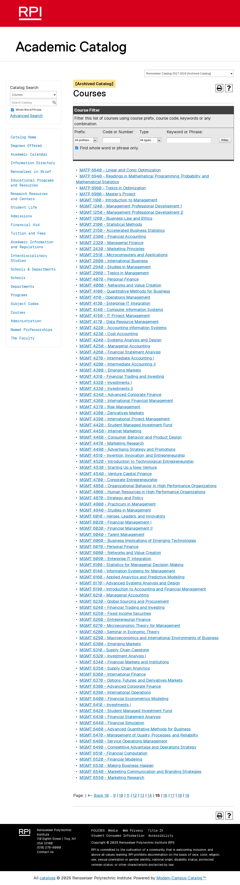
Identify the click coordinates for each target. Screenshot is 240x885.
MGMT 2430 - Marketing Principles (111, 248)
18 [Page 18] (180, 795)
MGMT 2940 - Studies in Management (115, 266)
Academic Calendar (29, 154)
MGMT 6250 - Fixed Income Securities (115, 613)
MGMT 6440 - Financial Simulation (111, 722)
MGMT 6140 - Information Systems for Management (127, 571)
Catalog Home (23, 137)
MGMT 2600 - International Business (113, 260)
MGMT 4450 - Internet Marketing (110, 431)
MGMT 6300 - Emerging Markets (110, 643)
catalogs (47, 878)
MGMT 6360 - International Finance (112, 674)
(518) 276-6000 (49, 847)
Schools (18, 277)
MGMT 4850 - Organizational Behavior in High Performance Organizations (148, 485)
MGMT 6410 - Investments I (105, 704)
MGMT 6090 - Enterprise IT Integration (115, 558)
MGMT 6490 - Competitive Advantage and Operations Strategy (137, 747)
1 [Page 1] (86, 795)
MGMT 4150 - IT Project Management (114, 315)
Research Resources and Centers (29, 196)
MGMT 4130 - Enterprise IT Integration (114, 303)
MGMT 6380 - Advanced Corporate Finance (120, 686)
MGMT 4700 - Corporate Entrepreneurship (118, 479)
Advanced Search (26, 115)
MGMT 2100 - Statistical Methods (110, 224)
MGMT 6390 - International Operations (115, 692)
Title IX (155, 830)
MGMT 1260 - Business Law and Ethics (115, 218)
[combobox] (189, 73)
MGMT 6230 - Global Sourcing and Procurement (124, 601)
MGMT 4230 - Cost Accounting (108, 333)
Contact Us (45, 852)
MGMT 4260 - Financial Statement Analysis (120, 352)
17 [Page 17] (172, 795)
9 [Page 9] (114, 795)
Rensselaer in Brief (31, 171)
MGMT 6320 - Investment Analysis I (112, 655)
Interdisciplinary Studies (29, 258)
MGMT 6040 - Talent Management (111, 534)
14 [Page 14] (150, 795)
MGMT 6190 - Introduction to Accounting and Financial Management (142, 589)
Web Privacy (133, 830)
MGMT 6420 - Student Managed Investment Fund (125, 710)
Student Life (24, 207)
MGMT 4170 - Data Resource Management (119, 321)
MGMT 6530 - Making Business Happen (116, 765)
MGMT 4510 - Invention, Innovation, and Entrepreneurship (132, 455)
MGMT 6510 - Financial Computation (113, 753)
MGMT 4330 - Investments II (106, 388)
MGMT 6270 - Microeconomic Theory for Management (129, 625)
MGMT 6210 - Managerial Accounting (114, 595)
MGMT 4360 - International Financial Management (126, 400)
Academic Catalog (71, 46)
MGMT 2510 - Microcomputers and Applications (123, 254)
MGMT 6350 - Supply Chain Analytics (114, 668)
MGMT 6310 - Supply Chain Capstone (114, 649)
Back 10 (101, 795)
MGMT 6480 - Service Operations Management (123, 741)
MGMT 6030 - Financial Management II (116, 528)
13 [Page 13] (142, 795)
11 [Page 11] (128, 795)
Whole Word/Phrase (28, 110)
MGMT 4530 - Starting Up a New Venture (118, 467)
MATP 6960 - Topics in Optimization (112, 188)
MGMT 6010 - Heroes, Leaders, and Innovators (122, 516)
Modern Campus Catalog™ (181, 878)
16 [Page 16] (165, 795)
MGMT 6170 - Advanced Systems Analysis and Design (129, 583)
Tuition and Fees (28, 233)
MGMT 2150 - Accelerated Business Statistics (122, 230)
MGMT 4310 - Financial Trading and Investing (121, 376)
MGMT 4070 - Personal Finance (109, 279)
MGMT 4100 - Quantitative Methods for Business (124, 291)
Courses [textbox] (17, 94)
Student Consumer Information (117, 836)
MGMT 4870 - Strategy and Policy (111, 497)
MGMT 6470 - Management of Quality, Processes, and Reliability (138, 735)
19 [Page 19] (187, 795)
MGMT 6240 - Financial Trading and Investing (122, 607)
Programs (19, 295)
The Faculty (23, 338)
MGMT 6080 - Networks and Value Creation (120, 552)
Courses (18, 312)
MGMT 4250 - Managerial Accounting (114, 346)
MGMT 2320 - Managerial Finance (111, 242)
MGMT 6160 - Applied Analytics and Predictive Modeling (132, 577)
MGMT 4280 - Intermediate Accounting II (117, 364)
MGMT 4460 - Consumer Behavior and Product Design (130, 437)
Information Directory (33, 163)
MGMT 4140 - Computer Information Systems (121, 309)
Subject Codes (25, 303)
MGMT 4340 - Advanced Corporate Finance (120, 394)
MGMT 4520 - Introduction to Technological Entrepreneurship (136, 461)
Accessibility (160, 836)
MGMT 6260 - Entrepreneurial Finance (115, 619)
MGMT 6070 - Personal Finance (108, 546)
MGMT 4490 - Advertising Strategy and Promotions (127, 449)
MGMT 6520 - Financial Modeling (110, 759)
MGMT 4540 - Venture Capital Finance (115, 473)
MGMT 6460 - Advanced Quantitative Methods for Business (135, 729)
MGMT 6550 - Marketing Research (111, 777)
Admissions (21, 216)
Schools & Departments (33, 269)
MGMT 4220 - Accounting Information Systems (122, 327)
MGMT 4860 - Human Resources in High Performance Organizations (142, 491)
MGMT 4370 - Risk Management (109, 406)
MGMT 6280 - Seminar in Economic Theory (119, 631)
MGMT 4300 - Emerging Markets (110, 370)
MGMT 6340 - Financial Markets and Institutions (124, 662)
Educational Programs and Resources (32, 183)
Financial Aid (25, 224)
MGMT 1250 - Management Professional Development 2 (131, 212)
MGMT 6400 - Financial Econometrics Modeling (123, 698)
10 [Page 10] (121, 795)
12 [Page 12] (135, 795)
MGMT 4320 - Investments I (105, 382)
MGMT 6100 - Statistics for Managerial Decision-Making (131, 564)
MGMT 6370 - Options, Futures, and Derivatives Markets (131, 680)
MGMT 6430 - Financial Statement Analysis (120, 716)
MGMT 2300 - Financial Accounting (112, 236)
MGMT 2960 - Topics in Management (114, 272)
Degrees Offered (26, 145)
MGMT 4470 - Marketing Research (111, 443)
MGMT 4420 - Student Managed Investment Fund (125, 425)
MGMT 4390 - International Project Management (124, 418)
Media (113, 830)
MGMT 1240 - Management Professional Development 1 (130, 206)
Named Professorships (31, 329)
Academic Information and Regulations (32, 244)
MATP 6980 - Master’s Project (107, 194)
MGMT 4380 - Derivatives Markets (111, 412)
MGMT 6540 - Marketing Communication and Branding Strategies (140, 771)
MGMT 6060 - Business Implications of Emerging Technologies (137, 540)
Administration (26, 321)
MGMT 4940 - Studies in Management (115, 510)
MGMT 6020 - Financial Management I (115, 522)
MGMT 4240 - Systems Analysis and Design (120, 340)
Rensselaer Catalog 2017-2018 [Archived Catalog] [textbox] (178, 73)
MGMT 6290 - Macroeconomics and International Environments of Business (149, 637)
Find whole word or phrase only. (109, 147)
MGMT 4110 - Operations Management (114, 297)
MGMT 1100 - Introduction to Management (118, 200)
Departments (22, 286)
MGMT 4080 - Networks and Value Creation (120, 285)
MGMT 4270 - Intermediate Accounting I (116, 358)
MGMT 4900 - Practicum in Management (117, 504)
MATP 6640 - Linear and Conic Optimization (120, 170)
